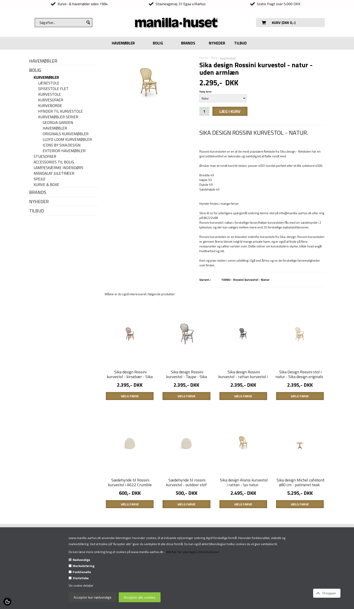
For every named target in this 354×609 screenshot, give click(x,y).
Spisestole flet (53, 89)
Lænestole (48, 83)
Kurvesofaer (50, 100)
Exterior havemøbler (64, 151)
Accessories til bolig (54, 162)
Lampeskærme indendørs (58, 168)
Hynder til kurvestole (60, 111)
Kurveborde (50, 106)
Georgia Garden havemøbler (58, 125)
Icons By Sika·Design (62, 145)
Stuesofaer (45, 156)
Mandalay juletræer (54, 173)
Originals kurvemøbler (65, 134)
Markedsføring (83, 565)
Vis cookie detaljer (81, 585)
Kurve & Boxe (46, 185)
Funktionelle (82, 571)
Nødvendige (81, 559)
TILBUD (240, 43)
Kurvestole (49, 94)
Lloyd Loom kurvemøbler (67, 139)
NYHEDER (217, 43)
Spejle (40, 179)
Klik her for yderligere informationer (192, 551)
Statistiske (81, 578)
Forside (203, 58)
